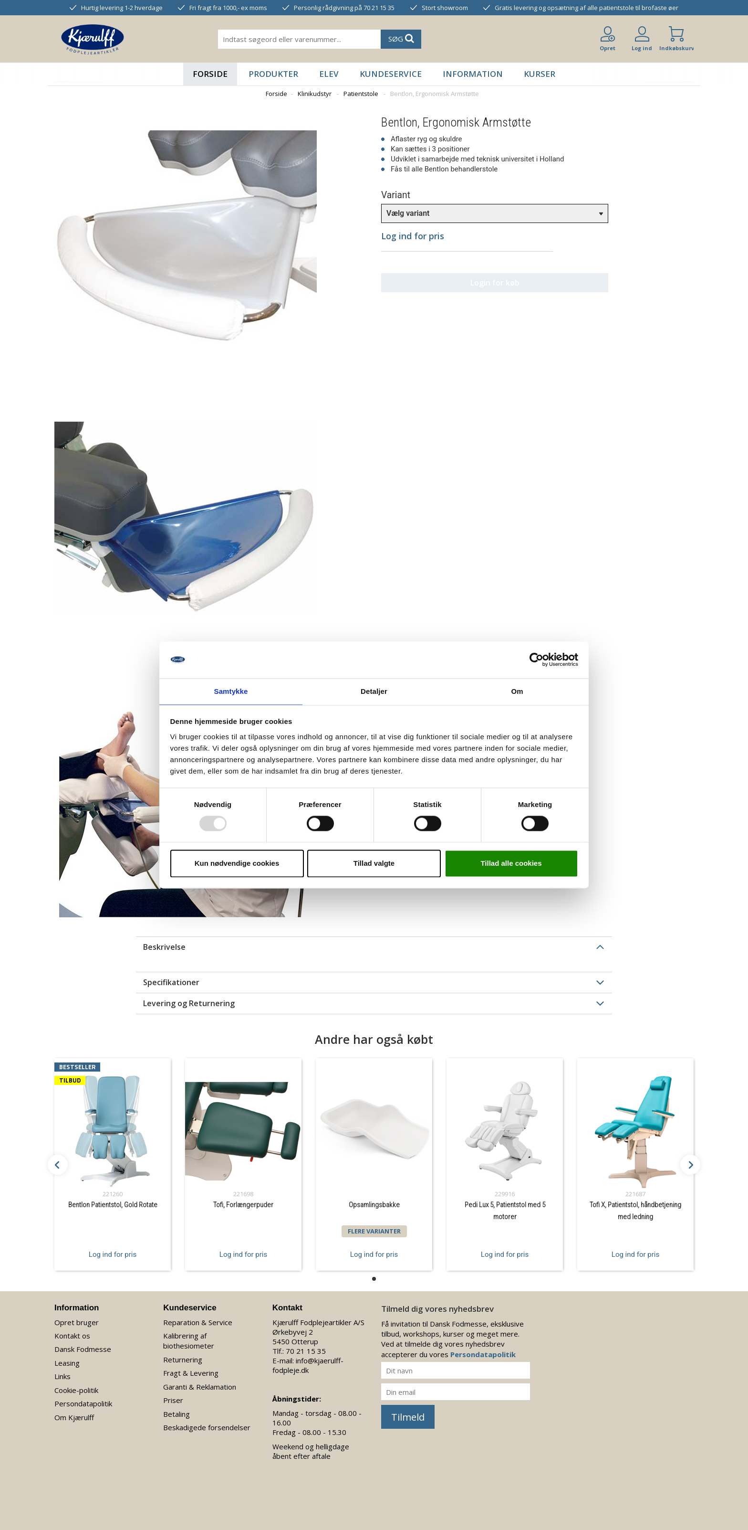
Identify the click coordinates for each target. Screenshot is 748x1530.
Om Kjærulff (74, 1417)
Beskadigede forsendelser (206, 1427)
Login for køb (467, 282)
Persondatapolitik (83, 1403)
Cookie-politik (76, 1390)
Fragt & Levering (190, 1373)
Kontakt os (72, 1335)
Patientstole (360, 93)
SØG (401, 38)
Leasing (67, 1363)
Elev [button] (329, 73)
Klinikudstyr (315, 93)
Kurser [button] (539, 73)
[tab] (374, 946)
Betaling (176, 1414)
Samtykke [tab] (231, 691)
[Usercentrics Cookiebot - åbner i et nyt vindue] (536, 659)
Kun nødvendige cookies (237, 864)
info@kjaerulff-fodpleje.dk (307, 1365)
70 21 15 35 (306, 1351)
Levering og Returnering (189, 1003)
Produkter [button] (273, 73)
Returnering (182, 1359)
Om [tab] (517, 691)
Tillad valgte (374, 864)
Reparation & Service (197, 1322)
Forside (210, 73)
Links (62, 1376)
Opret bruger (76, 1322)
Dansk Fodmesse (82, 1349)
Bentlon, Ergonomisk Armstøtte (434, 93)
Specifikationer (171, 982)
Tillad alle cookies (510, 864)
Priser (173, 1400)
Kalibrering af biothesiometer (188, 1340)
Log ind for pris (112, 1254)
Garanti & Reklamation (199, 1387)
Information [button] (473, 73)
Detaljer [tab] (374, 691)
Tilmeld (408, 1417)
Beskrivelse (164, 947)
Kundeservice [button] (391, 73)
